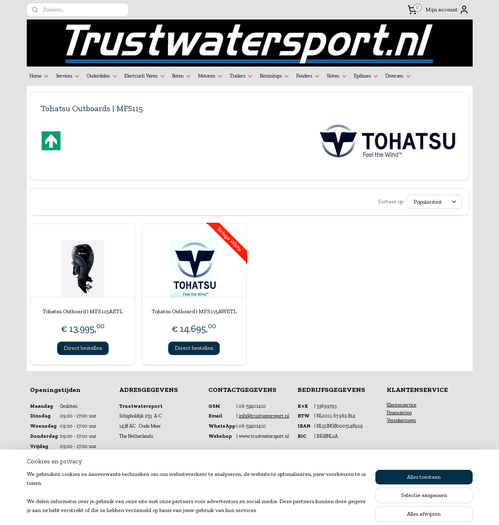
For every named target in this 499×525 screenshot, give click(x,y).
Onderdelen (102, 76)
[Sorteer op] (434, 202)
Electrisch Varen (145, 76)
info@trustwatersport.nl (264, 416)
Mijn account (447, 10)
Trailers (241, 76)
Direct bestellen (82, 347)
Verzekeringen (401, 420)
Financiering (399, 412)
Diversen (398, 76)
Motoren (210, 76)
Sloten (337, 76)
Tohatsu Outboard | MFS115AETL (83, 311)
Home (39, 76)
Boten (182, 76)
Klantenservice (401, 405)
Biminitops (275, 76)
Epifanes (366, 76)
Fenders (308, 76)
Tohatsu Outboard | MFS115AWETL (193, 311)
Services (68, 76)
